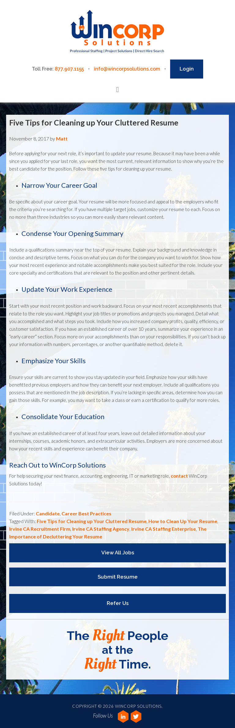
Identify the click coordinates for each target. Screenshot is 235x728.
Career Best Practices (86, 513)
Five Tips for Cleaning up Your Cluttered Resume (93, 122)
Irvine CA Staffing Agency (100, 529)
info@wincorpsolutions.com (127, 69)
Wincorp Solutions (117, 32)
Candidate (48, 513)
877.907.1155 (69, 69)
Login (187, 69)
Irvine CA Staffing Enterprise (163, 529)
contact (179, 476)
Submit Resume (118, 577)
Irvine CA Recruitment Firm (39, 529)
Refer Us (118, 603)
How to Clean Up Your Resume (182, 521)
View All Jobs (117, 552)
